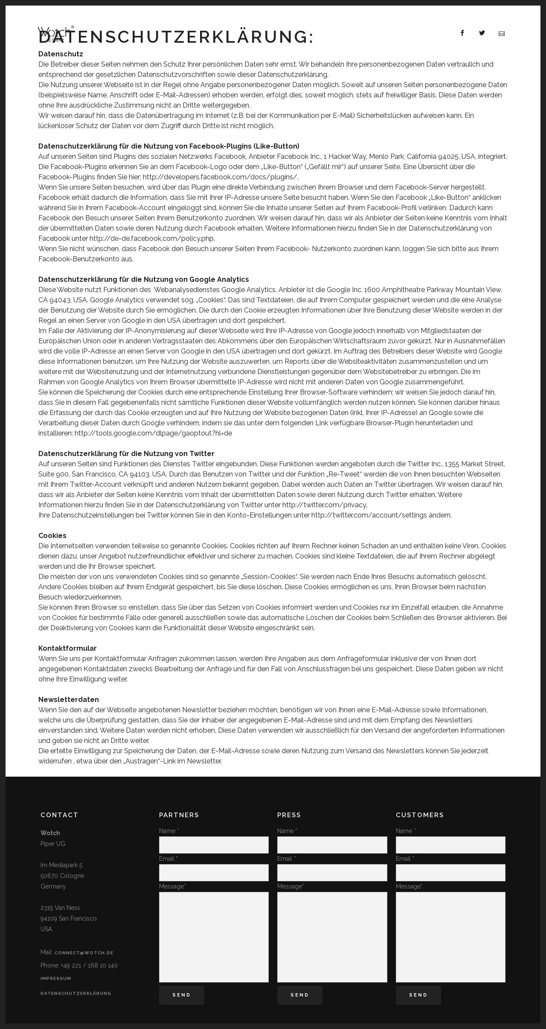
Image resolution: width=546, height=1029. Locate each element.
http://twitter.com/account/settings (369, 515)
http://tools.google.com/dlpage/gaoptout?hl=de (153, 433)
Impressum (56, 978)
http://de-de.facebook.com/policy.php (152, 238)
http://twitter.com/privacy (324, 505)
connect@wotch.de (84, 952)
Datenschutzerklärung (76, 993)
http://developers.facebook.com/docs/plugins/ (220, 177)
